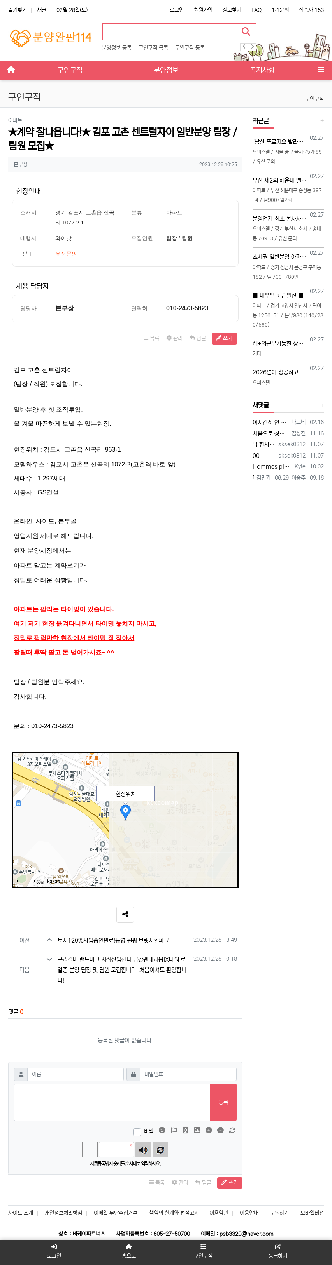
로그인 (177, 10)
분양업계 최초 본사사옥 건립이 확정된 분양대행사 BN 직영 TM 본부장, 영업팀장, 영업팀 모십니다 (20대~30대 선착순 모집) (280, 219)
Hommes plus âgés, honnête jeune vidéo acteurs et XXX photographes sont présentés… (272, 466)
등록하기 (277, 1251)
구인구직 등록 (190, 48)
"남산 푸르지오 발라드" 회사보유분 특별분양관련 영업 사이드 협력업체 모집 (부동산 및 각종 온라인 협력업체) (280, 142)
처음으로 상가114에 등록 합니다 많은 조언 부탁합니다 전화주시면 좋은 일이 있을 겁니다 (271, 433)
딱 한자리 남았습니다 (264, 444)
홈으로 (128, 1251)
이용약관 (218, 1213)
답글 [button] (198, 338)
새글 (41, 10)
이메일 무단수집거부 (115, 1213)
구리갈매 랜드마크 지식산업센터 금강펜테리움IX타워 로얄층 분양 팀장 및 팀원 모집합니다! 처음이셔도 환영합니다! (122, 970)
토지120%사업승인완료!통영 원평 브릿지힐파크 (113, 940)
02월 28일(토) (72, 10)
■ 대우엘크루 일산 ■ (278, 295)
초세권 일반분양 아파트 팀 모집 (280, 257)
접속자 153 (311, 10)
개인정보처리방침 (63, 1213)
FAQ (256, 10)
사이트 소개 (20, 1213)
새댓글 (261, 405)
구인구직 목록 (153, 48)
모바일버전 (312, 1213)
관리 (174, 338)
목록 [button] (151, 338)
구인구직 (314, 99)
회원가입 (203, 10)
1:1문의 (280, 10)
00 (256, 455)
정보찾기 (232, 10)
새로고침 (160, 1149)
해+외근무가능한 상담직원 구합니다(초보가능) (280, 343)
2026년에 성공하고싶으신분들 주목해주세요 (280, 372)
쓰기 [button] (224, 338)
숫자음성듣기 (143, 1149)
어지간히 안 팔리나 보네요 (271, 422)
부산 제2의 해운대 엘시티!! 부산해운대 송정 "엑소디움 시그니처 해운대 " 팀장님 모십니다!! (280, 180)
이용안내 (249, 1213)
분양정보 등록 (117, 48)
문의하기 (279, 1213)
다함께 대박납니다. (253, 478)
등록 (223, 1102)
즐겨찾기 (17, 10)
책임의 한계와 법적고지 (174, 1213)
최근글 (261, 120)
